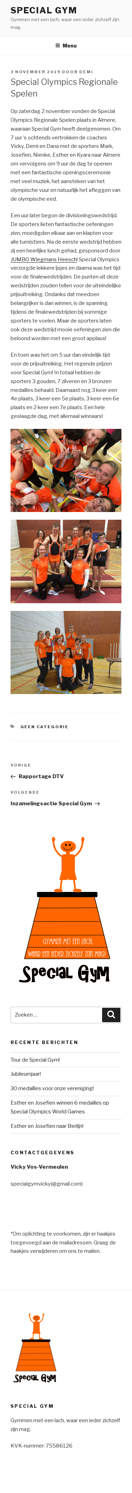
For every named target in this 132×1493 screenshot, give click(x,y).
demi (86, 71)
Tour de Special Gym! (35, 1060)
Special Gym (44, 10)
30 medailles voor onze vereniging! (52, 1088)
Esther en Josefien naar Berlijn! (47, 1126)
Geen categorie (44, 726)
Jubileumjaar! (26, 1074)
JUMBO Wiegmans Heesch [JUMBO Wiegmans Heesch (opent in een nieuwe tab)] (44, 259)
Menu (66, 46)
